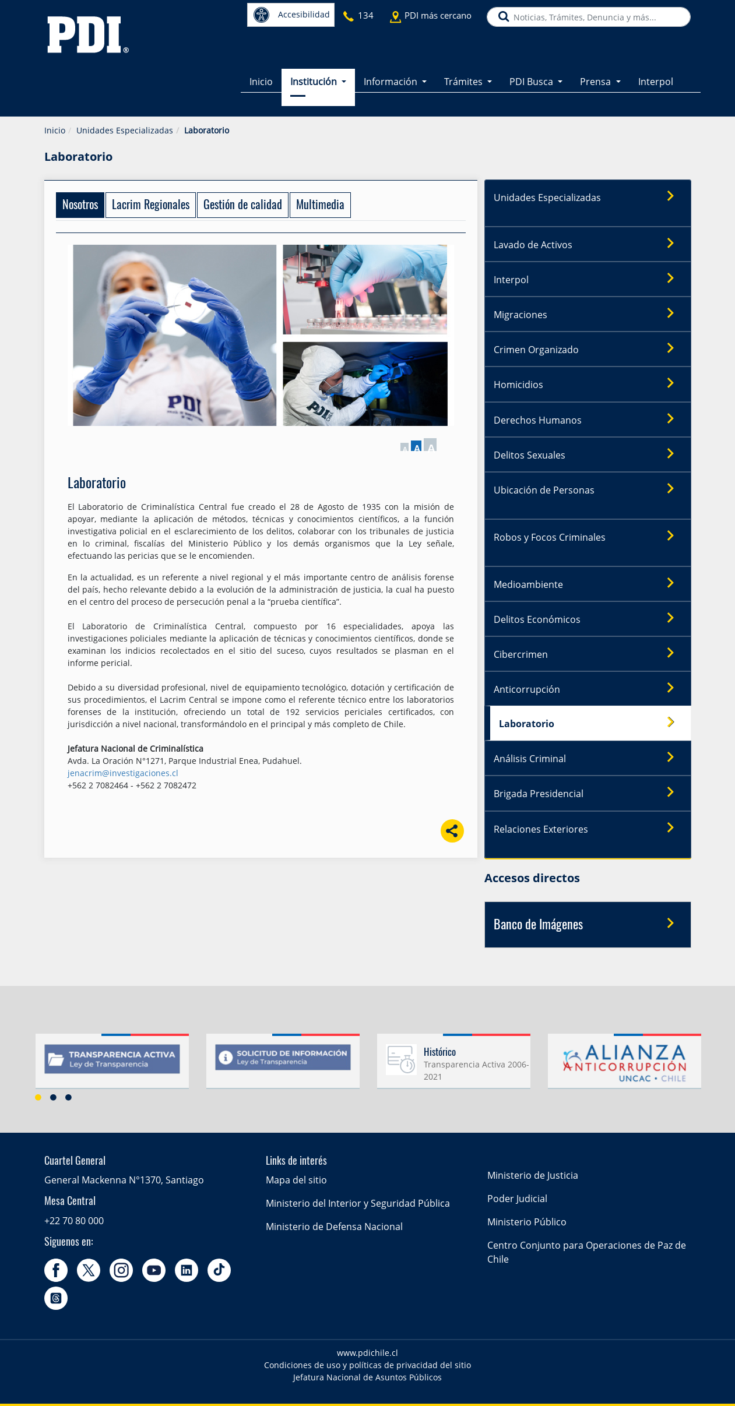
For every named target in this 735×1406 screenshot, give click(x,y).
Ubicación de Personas (588, 489)
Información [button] (392, 81)
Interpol (655, 81)
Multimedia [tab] (320, 206)
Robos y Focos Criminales (588, 536)
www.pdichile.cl (367, 1352)
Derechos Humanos (588, 419)
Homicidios (588, 384)
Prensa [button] (596, 81)
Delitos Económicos (588, 618)
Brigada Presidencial (588, 792)
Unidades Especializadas (124, 130)
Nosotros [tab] (80, 206)
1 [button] (38, 1096)
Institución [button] (314, 81)
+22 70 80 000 (74, 1219)
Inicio (261, 81)
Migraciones (588, 314)
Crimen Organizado (588, 349)
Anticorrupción (588, 688)
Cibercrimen (588, 653)
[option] (112, 1065)
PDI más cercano (438, 15)
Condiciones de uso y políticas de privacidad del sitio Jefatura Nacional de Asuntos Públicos (367, 1370)
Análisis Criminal (588, 757)
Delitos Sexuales (588, 454)
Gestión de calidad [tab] (242, 206)
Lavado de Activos (588, 244)
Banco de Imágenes (588, 923)
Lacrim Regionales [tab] (150, 206)
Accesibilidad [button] (292, 15)
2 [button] (53, 1096)
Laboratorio (590, 722)
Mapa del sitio (296, 1179)
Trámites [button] (464, 81)
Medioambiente (588, 583)
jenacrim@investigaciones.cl (123, 772)
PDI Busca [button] (532, 81)
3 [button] (69, 1096)
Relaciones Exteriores (588, 827)
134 (366, 15)
